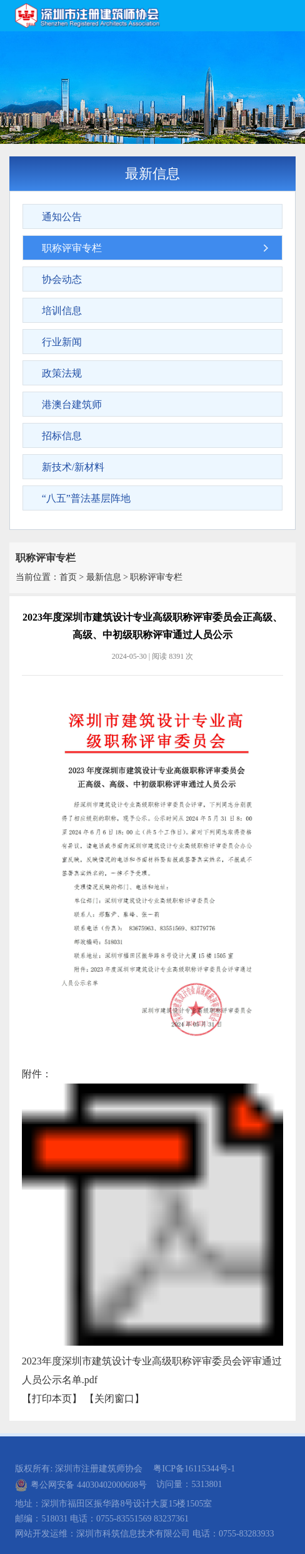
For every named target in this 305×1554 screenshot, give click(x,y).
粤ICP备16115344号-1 (194, 1468)
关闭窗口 (114, 1398)
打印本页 (52, 1398)
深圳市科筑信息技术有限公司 (133, 1533)
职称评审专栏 (72, 248)
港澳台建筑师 (72, 404)
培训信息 (62, 310)
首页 (68, 577)
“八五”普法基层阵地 (86, 498)
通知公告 (62, 216)
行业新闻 (62, 342)
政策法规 (62, 373)
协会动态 (62, 279)
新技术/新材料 (73, 467)
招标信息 (62, 435)
